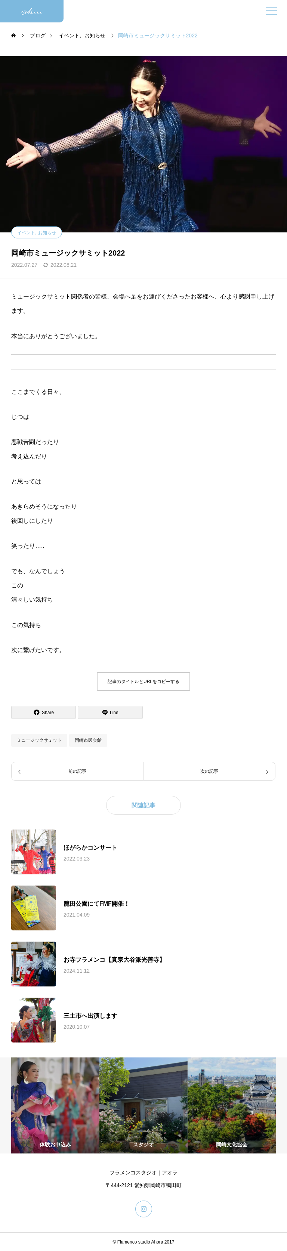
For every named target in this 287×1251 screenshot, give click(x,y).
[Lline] (110, 712)
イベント (26, 232)
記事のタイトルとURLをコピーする (143, 681)
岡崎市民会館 (88, 740)
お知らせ (47, 232)
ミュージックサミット (39, 740)
